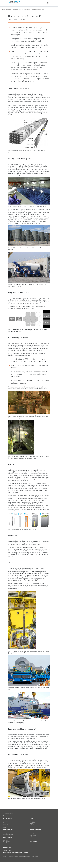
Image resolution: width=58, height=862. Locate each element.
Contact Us (5, 827)
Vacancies (5, 825)
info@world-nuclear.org (8, 834)
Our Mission (5, 821)
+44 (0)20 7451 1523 (8, 841)
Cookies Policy (7, 850)
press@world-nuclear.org (8, 842)
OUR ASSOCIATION (7, 9)
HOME (2, 9)
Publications (15, 9)
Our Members (5, 824)
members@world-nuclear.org (35, 833)
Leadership (5, 822)
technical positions (23, 9)
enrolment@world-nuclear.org (35, 836)
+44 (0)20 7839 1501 (8, 833)
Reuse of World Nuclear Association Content (15, 852)
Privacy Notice (7, 847)
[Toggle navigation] (47, 3)
